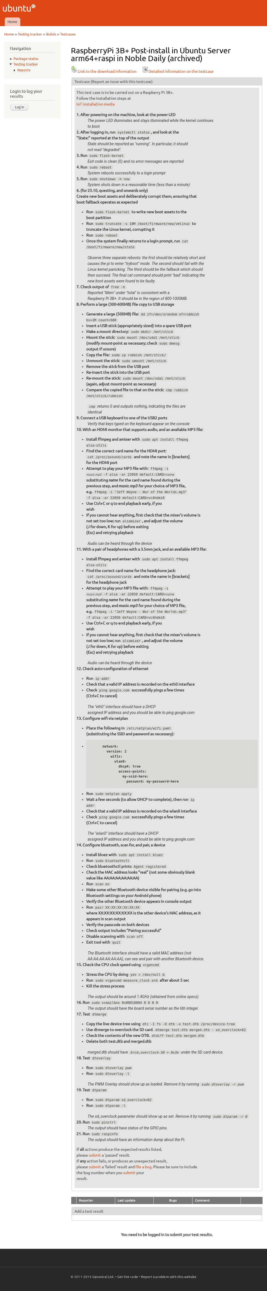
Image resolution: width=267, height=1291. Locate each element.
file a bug (143, 1167)
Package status (26, 59)
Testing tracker (30, 34)
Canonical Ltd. (103, 1277)
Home (12, 22)
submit (95, 1155)
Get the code (127, 1277)
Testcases (68, 34)
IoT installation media (95, 104)
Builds (51, 34)
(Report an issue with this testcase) (122, 81)
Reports (23, 70)
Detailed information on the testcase (178, 71)
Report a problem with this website (169, 1277)
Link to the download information (103, 71)
